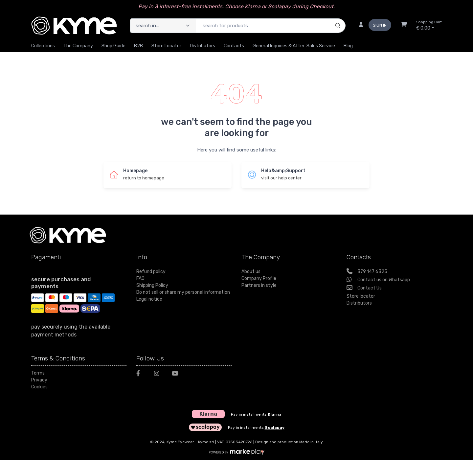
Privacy (39, 380)
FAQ (140, 278)
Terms (38, 373)
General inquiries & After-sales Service (294, 46)
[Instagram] (159, 374)
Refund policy (151, 271)
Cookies (39, 387)
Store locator (361, 296)
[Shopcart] (404, 25)
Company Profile (258, 278)
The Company (78, 46)
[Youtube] (177, 374)
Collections (43, 46)
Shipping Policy (152, 285)
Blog (348, 46)
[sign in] (372, 25)
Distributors (202, 46)
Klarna (275, 414)
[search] (337, 18)
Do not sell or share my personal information (183, 292)
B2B (138, 46)
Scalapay (274, 427)
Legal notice (149, 299)
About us (250, 271)
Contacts (234, 46)
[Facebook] (141, 374)
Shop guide (113, 46)
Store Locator (166, 46)
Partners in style (259, 285)
